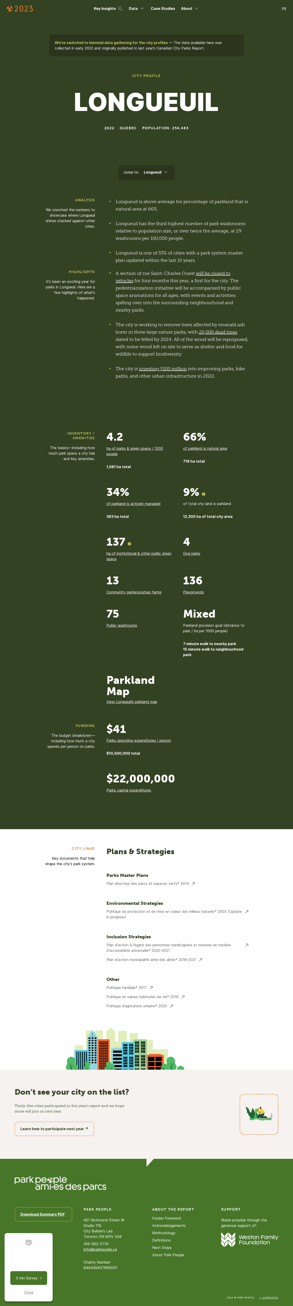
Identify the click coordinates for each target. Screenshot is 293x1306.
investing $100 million (163, 368)
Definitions (161, 1240)
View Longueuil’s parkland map (131, 701)
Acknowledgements (169, 1225)
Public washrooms (121, 625)
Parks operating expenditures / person (138, 740)
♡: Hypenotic (268, 1297)
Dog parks (191, 553)
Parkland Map (130, 685)
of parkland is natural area (205, 448)
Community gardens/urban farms (134, 592)
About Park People (168, 1255)
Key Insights (108, 8)
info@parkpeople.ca (100, 1249)
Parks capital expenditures (128, 790)
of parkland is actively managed (133, 503)
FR (284, 8)
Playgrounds (193, 592)
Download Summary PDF (42, 1214)
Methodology (163, 1233)
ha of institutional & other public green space (138, 556)
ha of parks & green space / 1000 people (134, 451)
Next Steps (162, 1247)
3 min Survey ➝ (29, 1278)
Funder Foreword (166, 1218)
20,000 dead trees (218, 332)
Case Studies (163, 8)
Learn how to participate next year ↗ (54, 1129)
